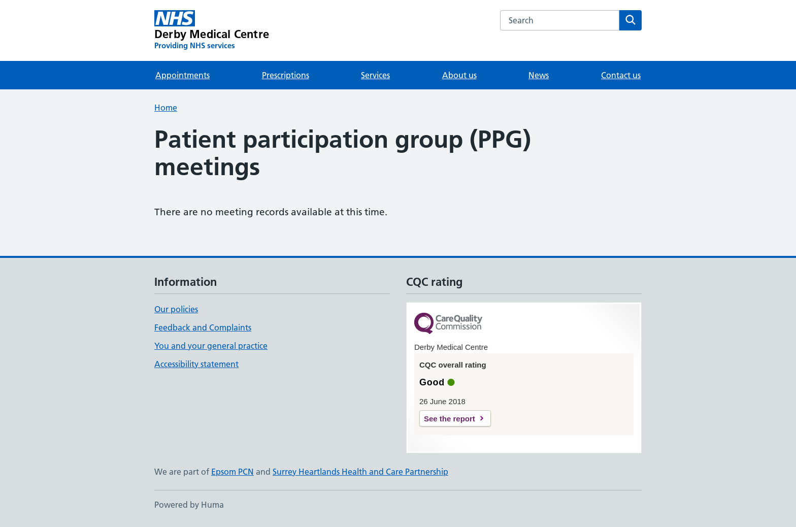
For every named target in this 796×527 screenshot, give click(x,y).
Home (165, 108)
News (538, 75)
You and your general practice (211, 346)
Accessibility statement (196, 364)
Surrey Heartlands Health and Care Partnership (360, 472)
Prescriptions (285, 75)
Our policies (176, 309)
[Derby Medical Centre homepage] (211, 30)
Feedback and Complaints (202, 327)
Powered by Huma (189, 505)
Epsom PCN (232, 472)
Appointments (182, 75)
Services (375, 75)
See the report (449, 418)
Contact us (621, 75)
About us (459, 75)
